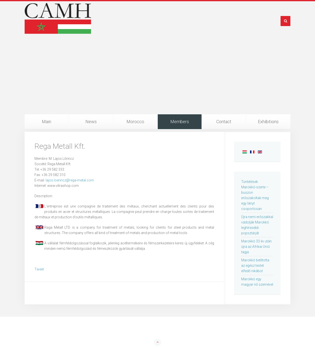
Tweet (39, 269)
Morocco (135, 121)
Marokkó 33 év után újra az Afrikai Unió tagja (256, 246)
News (91, 121)
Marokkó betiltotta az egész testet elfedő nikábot (255, 265)
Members (179, 121)
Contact (223, 121)
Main (46, 121)
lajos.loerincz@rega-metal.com (70, 180)
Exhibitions (268, 121)
